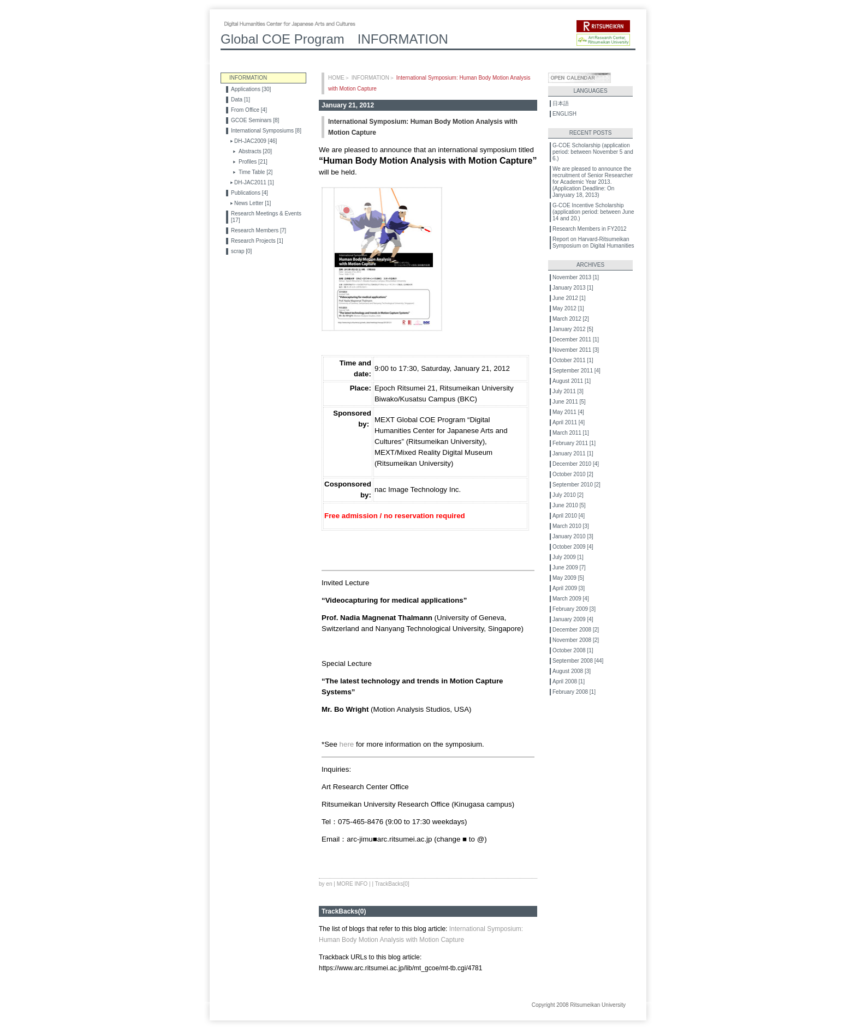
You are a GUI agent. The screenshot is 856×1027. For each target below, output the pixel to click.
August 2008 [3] (571, 671)
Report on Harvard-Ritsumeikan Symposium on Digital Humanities (593, 242)
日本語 (560, 103)
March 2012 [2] (570, 319)
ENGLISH (564, 114)
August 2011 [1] (571, 381)
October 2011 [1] (572, 360)
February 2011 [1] (574, 443)
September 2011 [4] (576, 371)
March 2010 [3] (570, 526)
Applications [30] (251, 89)
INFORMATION (370, 78)
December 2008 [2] (575, 630)
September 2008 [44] (577, 661)
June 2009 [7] (569, 567)
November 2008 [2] (575, 640)
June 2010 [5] (569, 505)
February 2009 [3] (574, 609)
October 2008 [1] (572, 650)
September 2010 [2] (576, 485)
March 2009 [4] (570, 599)
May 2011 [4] (568, 412)
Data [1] (240, 100)
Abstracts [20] (255, 151)
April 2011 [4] (568, 422)
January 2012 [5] (572, 329)
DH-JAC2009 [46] (255, 141)
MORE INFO (352, 884)
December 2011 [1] (575, 340)
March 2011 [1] (570, 433)
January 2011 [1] (572, 454)
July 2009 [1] (568, 557)
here (347, 744)
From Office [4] (249, 110)
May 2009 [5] (568, 578)
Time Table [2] (255, 172)
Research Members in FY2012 (589, 229)
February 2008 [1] (574, 692)
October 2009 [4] (572, 547)
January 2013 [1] (572, 288)
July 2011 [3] (568, 391)
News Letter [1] (252, 203)
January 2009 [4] (572, 619)
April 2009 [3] (568, 588)
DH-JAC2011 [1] (254, 182)
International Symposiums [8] (266, 131)
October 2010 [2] (572, 474)
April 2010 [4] (568, 516)
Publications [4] (249, 193)
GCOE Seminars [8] (255, 120)
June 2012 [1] (569, 298)
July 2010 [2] (568, 495)
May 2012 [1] (568, 308)
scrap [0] (241, 251)
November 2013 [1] (575, 277)
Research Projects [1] (257, 241)
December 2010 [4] (575, 464)
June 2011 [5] (569, 402)
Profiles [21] (253, 162)
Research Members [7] (258, 230)
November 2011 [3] (575, 350)
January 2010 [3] (572, 536)
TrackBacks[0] (392, 884)
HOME (336, 78)
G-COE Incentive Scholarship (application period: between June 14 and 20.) (593, 211)
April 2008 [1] (568, 681)
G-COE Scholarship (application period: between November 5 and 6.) (592, 151)
